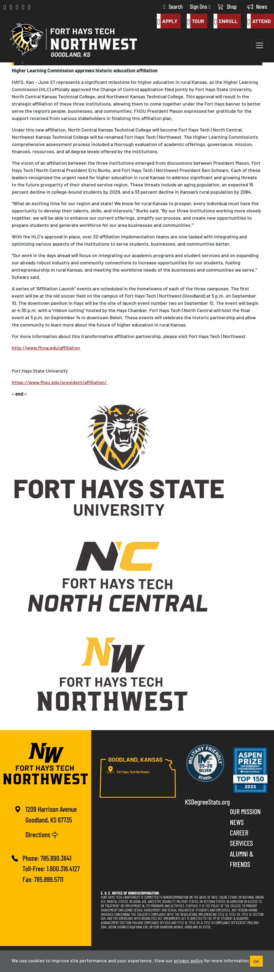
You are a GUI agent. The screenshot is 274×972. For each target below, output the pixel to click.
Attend (259, 21)
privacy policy (188, 960)
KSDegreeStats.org (205, 801)
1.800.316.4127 (63, 868)
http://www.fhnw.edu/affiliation (46, 347)
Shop (227, 6)
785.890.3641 (55, 857)
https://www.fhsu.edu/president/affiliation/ (59, 382)
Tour (195, 21)
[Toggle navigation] (260, 45)
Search (173, 6)
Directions (41, 834)
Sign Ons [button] (200, 6)
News (257, 6)
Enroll (226, 21)
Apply (167, 21)
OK (256, 961)
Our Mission (245, 811)
